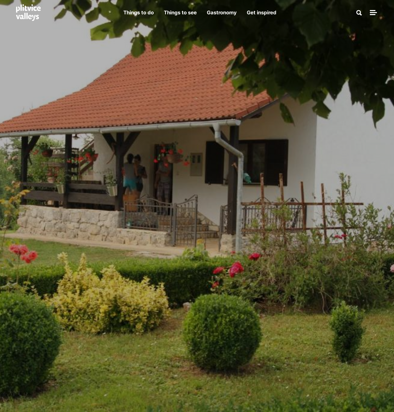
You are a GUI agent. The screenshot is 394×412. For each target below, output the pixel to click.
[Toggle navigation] (372, 12)
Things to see (180, 13)
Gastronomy (222, 13)
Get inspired (261, 13)
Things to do (138, 13)
